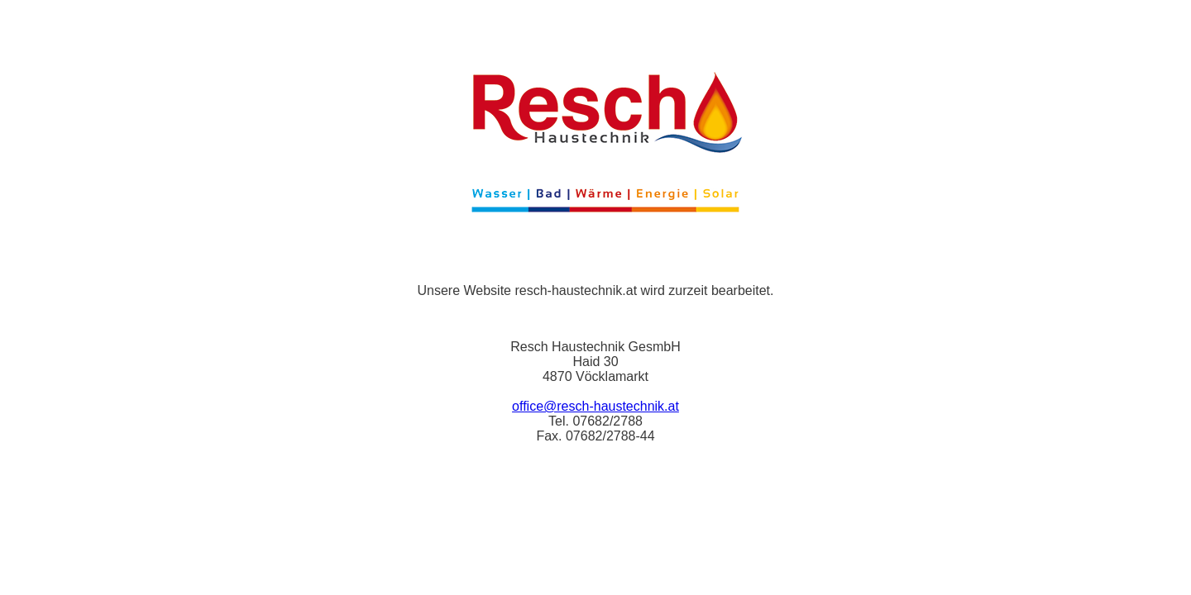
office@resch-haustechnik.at (595, 406)
